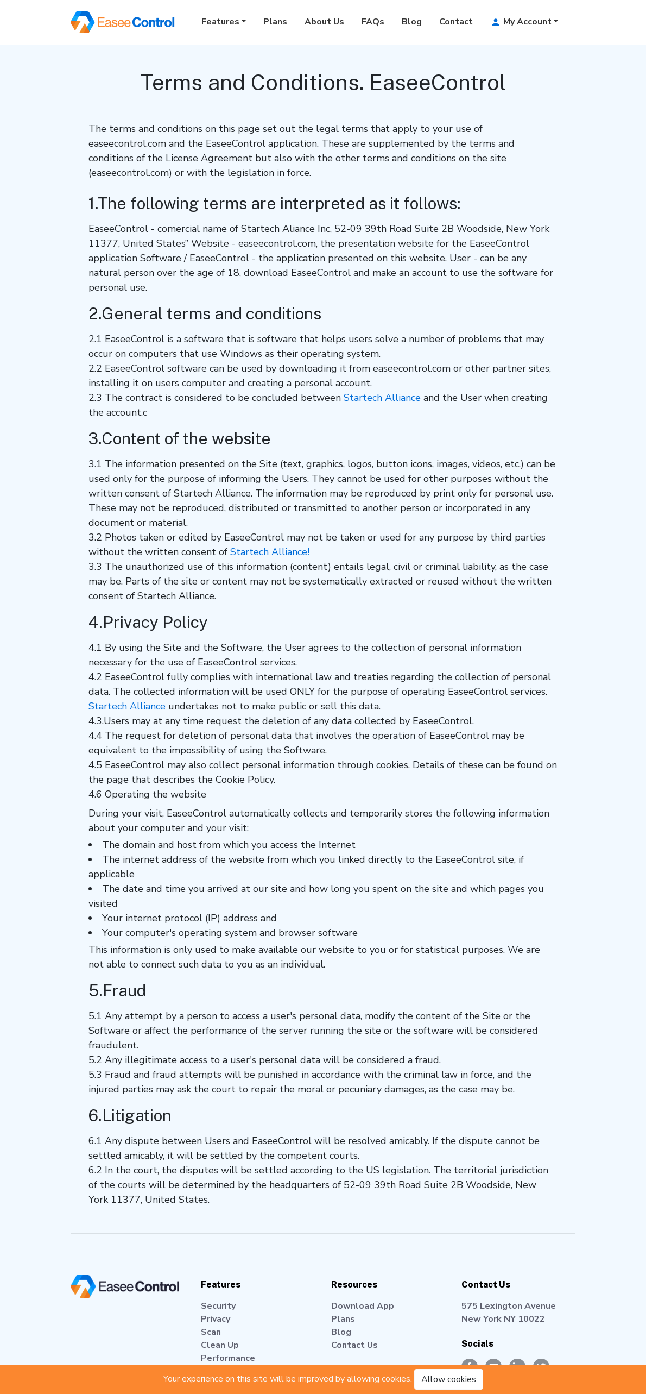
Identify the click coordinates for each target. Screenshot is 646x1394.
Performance (228, 1358)
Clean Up (220, 1345)
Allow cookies (448, 1379)
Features (220, 22)
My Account (521, 22)
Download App (362, 1306)
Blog (412, 22)
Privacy (215, 1319)
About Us (324, 22)
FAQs (373, 22)
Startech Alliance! (269, 551)
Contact (456, 22)
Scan (211, 1332)
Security (218, 1306)
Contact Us (354, 1345)
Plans (275, 22)
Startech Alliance (382, 397)
